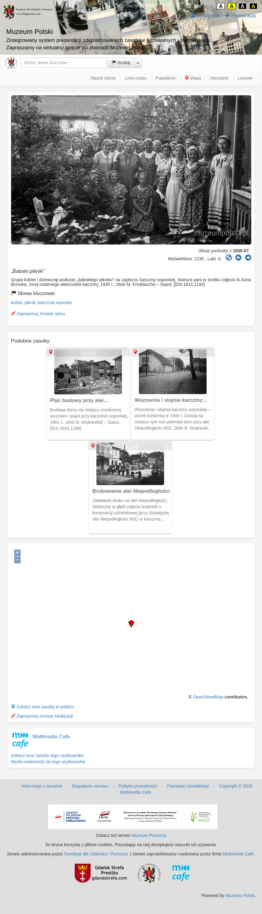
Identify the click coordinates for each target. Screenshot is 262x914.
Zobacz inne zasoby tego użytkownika (47, 755)
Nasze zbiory (103, 78)
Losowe (245, 78)
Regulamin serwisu (90, 786)
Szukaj (121, 62)
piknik (30, 302)
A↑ (204, 6)
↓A (181, 6)
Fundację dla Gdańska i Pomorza (96, 853)
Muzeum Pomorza (149, 835)
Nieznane (219, 78)
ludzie (16, 302)
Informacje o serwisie (42, 786)
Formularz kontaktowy (188, 786)
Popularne (165, 78)
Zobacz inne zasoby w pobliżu (42, 706)
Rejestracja (240, 15)
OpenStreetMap (208, 696)
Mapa (193, 78)
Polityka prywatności (137, 786)
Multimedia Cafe (51, 736)
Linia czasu (136, 78)
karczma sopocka (54, 302)
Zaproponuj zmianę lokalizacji (42, 716)
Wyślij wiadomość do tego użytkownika (48, 761)
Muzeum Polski (240, 895)
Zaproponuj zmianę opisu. (38, 313)
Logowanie (205, 15)
